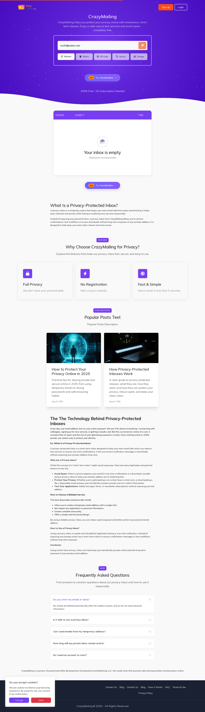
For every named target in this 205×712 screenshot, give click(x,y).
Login (181, 7)
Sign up (166, 7)
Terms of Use (179, 687)
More (41, 700)
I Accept (19, 700)
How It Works (155, 687)
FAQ (167, 687)
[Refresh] (66, 56)
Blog (121, 687)
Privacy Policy (146, 693)
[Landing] (102, 45)
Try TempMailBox (102, 77)
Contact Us (111, 687)
